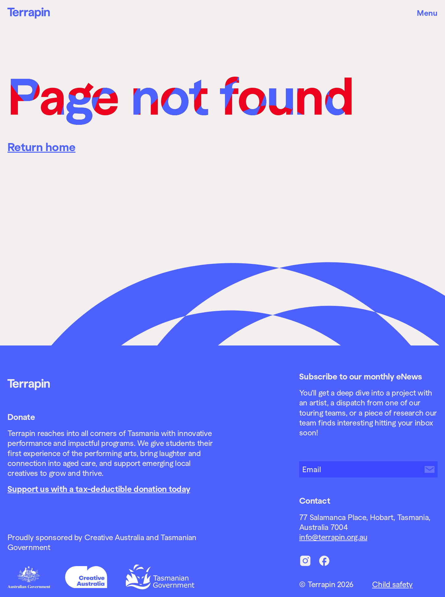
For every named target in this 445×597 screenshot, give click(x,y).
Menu (427, 13)
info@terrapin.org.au (333, 537)
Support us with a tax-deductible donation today (98, 489)
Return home (41, 147)
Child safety (392, 584)
